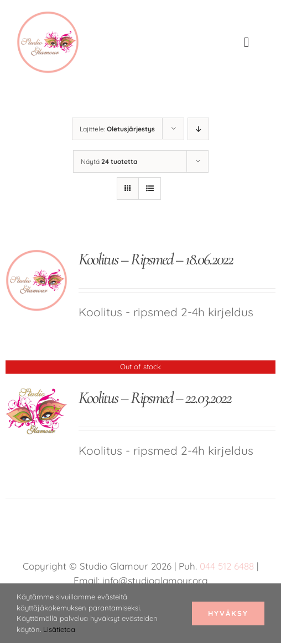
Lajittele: (117, 129)
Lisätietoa (59, 629)
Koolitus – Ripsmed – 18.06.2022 (156, 259)
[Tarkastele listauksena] (149, 188)
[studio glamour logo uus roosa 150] (48, 16)
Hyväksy (228, 613)
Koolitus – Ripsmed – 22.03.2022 (155, 397)
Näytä (109, 161)
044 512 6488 (227, 566)
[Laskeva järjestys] (198, 129)
